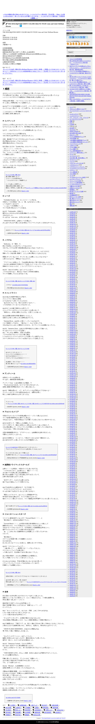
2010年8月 (72, 507)
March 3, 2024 (25, 191)
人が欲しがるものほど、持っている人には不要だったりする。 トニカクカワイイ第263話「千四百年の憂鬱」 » (34, 16)
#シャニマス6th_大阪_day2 (13, 174)
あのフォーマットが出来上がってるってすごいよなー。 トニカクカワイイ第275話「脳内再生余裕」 (80, 67)
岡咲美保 (45, 707)
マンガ (71, 175)
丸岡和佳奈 (23, 705)
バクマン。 (73, 170)
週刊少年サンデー (75, 200)
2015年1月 (72, 413)
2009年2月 (72, 539)
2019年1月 (72, 328)
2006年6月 (72, 596)
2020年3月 (72, 304)
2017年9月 (72, 357)
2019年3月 (72, 325)
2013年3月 (72, 452)
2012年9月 (72, 463)
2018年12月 (73, 330)
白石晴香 (27, 712)
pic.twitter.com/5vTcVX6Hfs (13, 697)
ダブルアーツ (73, 159)
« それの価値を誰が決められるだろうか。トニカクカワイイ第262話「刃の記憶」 (29, 14)
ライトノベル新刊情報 (76, 182)
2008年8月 (72, 550)
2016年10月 (73, 376)
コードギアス (73, 156)
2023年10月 (73, 228)
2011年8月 (72, 486)
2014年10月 (73, 419)
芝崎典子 (8, 715)
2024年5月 (72, 215)
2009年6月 (72, 532)
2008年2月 (72, 560)
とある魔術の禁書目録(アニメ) (78, 140)
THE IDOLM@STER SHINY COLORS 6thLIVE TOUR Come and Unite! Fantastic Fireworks (80, 96)
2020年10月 (73, 291)
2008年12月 (73, 543)
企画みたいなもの (75, 188)
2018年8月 (72, 337)
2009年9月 (72, 527)
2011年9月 (72, 484)
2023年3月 (72, 240)
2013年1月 (72, 456)
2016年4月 (72, 387)
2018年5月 (72, 343)
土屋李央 (18, 707)
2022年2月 (72, 263)
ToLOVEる (72, 130)
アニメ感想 (73, 149)
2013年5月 (72, 449)
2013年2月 (72, 454)
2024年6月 (72, 213)
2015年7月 (72, 403)
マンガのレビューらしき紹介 (78, 177)
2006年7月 (72, 594)
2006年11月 (73, 587)
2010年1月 (72, 520)
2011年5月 (72, 491)
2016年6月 (72, 383)
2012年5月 (72, 470)
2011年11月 (73, 481)
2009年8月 (72, 528)
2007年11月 (73, 566)
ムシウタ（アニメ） (75, 179)
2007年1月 (72, 583)
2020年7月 (72, 297)
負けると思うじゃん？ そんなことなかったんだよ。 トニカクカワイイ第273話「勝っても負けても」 (80, 78)
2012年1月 (72, 477)
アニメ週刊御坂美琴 (75, 151)
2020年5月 (72, 300)
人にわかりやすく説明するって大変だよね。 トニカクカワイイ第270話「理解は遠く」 (80, 90)
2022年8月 (72, 252)
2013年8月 (72, 443)
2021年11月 (73, 268)
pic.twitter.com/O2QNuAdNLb (42, 230)
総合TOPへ (69, 30)
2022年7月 (72, 254)
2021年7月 (72, 275)
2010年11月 (73, 502)
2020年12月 (73, 288)
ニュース (72, 161)
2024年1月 (72, 222)
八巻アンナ (34, 705)
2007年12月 (73, 564)
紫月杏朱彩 (47, 712)
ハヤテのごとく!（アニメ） (77, 166)
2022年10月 (73, 249)
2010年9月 (72, 505)
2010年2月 (72, 518)
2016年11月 (73, 374)
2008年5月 (72, 555)
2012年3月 (72, 474)
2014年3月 (72, 431)
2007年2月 (72, 581)
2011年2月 (72, 497)
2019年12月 (73, 309)
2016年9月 (72, 378)
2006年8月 (72, 592)
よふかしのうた (74, 114)
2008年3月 (72, 558)
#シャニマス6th (25, 348)
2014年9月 (72, 420)
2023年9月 (72, 229)
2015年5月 (72, 406)
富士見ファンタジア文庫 (76, 191)
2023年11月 (73, 226)
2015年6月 (72, 405)
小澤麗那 (27, 707)
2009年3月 (72, 537)
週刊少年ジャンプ (75, 202)
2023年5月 (72, 236)
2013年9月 (72, 442)
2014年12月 (73, 415)
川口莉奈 (8, 710)
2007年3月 (72, 580)
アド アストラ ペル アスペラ (79, 117)
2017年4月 (72, 366)
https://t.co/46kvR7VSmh (46, 188)
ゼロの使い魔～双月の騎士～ (78, 158)
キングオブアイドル (75, 119)
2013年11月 (73, 438)
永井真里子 (38, 710)
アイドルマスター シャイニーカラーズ (51, 718)
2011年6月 (72, 489)
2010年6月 (72, 511)
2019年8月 (72, 316)
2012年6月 (72, 468)
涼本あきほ (60, 710)
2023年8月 (72, 231)
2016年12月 (73, 373)
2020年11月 (73, 290)
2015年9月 (72, 399)
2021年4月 (72, 281)
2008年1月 (72, 562)
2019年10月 (73, 313)
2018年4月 (72, 344)
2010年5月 (72, 512)
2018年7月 (72, 339)
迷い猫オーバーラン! (75, 198)
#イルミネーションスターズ (54, 582)
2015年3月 (72, 410)
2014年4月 (72, 429)
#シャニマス (38, 455)
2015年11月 (73, 396)
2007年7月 (72, 573)
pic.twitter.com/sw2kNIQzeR (57, 403)
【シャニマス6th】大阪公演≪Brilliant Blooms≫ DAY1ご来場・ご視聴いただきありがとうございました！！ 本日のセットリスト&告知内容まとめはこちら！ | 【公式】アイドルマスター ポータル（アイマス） (34, 71)
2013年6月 (72, 447)
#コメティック (30, 188)
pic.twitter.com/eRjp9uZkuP (50, 455)
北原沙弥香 (54, 705)
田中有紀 (8, 712)
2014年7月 (72, 424)
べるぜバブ (73, 145)
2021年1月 (72, 286)
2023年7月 (72, 233)
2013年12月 (73, 436)
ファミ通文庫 (73, 172)
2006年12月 (73, 585)
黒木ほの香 (36, 715)
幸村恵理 (27, 710)
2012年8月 (72, 465)
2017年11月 (73, 353)
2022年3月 (72, 261)
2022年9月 (72, 251)
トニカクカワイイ (75, 116)
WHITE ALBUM (74, 131)
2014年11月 (73, 417)
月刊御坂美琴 (73, 195)
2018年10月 (73, 334)
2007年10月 (73, 567)
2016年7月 (72, 382)
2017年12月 (73, 351)
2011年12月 (73, 479)
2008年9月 (72, 548)
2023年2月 (72, 242)
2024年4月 (72, 217)
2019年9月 (72, 314)
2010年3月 (72, 516)
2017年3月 (72, 367)
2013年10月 (73, 440)
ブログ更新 (73, 174)
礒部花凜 (37, 712)
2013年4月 (72, 451)
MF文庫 (72, 128)
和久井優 (8, 707)
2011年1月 (72, 498)
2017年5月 (72, 364)
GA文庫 (72, 124)
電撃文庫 (72, 205)
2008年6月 (72, 553)
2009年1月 (72, 541)
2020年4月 (72, 302)
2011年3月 (72, 495)
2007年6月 (72, 574)
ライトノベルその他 (75, 181)
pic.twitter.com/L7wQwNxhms (20, 285)
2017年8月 (72, 359)
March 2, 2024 (25, 233)
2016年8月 (72, 380)
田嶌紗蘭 (18, 712)
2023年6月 (72, 235)
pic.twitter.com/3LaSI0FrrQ (40, 506)
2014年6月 (72, 426)
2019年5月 (72, 321)
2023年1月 (72, 244)
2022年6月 (72, 256)
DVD (71, 123)
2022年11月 (73, 247)
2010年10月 (73, 504)
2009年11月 (73, 523)
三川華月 (12, 705)
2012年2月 (72, 475)
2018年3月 (72, 346)
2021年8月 (72, 274)
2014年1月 (72, 435)
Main (58, 14)
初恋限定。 (73, 189)
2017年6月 (72, 362)
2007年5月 (72, 576)
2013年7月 (72, 445)
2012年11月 (73, 459)
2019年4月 (72, 323)
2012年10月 (73, 461)
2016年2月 (72, 390)
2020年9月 (72, 293)
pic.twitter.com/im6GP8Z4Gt (60, 188)
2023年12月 (73, 224)
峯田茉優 (55, 707)
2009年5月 (72, 534)
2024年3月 (72, 219)
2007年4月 (72, 578)
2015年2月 (72, 412)
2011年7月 (72, 488)
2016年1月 (72, 392)
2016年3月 (72, 389)
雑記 (71, 204)
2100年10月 (73, 212)
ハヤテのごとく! (74, 165)
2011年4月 (72, 493)
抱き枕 (71, 193)
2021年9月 (72, 272)
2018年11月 (73, 332)
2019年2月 (72, 327)
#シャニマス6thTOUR (43, 403)
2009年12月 (73, 521)
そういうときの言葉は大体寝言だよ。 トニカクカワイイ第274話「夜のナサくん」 (81, 73)
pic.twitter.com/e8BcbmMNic (28, 363)
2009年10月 (73, 525)
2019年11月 (73, 311)
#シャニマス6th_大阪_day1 (22, 230)
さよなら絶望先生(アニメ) (77, 136)
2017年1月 (72, 371)
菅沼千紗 (18, 715)
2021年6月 (72, 277)
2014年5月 (72, 428)
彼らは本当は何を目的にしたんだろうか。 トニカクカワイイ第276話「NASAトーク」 (80, 62)
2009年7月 (72, 530)
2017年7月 (72, 360)
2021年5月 (72, 279)
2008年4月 (72, 557)
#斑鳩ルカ (37, 188)
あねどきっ (73, 135)
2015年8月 (72, 401)
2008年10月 (73, 546)
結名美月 (58, 712)
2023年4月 (72, 238)
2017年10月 (73, 355)
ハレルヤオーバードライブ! (77, 168)
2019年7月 (72, 318)
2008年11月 (73, 544)
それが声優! (73, 138)
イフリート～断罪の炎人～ (77, 152)
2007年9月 (72, 569)
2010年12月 (73, 500)
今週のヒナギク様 (75, 186)
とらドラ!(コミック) (75, 143)
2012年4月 (72, 472)
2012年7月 (72, 466)
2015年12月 (73, 394)
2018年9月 (72, 336)
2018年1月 (72, 350)
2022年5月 (72, 258)
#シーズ (32, 230)
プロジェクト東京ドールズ (77, 109)
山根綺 (37, 707)
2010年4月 (72, 514)
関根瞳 (27, 715)
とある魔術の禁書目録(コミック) (79, 142)
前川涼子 (44, 705)
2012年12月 (73, 458)
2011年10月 (73, 482)
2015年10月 (73, 397)
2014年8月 (72, 422)
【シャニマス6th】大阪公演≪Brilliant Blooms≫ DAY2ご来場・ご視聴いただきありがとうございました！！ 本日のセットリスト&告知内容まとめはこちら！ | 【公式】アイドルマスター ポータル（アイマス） (34, 82)
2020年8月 (72, 295)
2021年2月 (72, 284)
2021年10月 (73, 270)
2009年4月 (72, 535)
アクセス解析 (73, 147)
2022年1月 (72, 265)
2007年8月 (72, 571)
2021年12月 (73, 267)
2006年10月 (73, 589)
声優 (71, 121)
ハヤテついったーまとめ (76, 163)
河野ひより (49, 710)
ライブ (63, 718)
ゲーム (71, 154)
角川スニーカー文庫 (75, 197)
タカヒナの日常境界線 (76, 59)
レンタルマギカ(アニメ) (76, 184)
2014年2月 (72, 433)
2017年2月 (72, 369)
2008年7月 (72, 551)
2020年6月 (72, 298)
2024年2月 (72, 221)
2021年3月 (72, 282)
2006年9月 (72, 590)
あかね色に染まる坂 (75, 133)
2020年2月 (72, 305)
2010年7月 (72, 509)
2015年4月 (72, 408)
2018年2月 (72, 348)
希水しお (18, 710)
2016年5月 (72, 385)
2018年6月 (72, 341)
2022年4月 (72, 259)
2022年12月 (73, 245)
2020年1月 (72, 307)
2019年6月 (72, 320)
